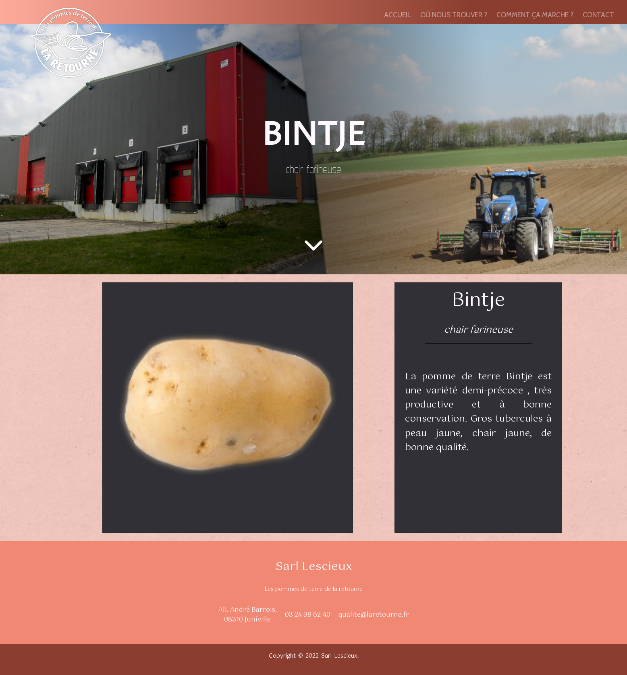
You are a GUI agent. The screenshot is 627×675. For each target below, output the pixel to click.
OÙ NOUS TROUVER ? (453, 15)
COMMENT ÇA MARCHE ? (534, 15)
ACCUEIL (397, 15)
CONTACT (598, 15)
